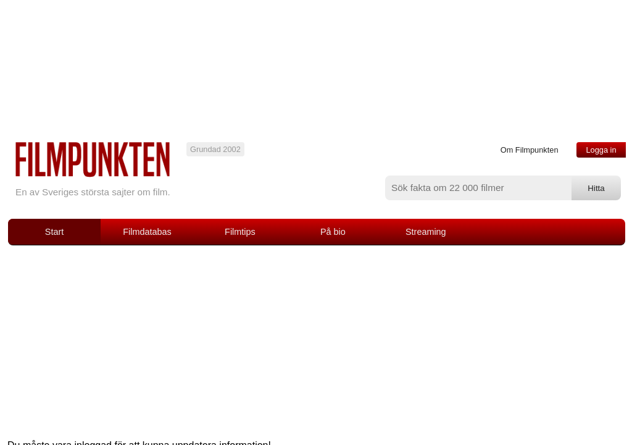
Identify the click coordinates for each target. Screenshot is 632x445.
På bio (333, 232)
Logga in (601, 150)
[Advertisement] (316, 338)
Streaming (425, 232)
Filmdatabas (147, 232)
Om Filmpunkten (530, 150)
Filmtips (240, 232)
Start (54, 232)
